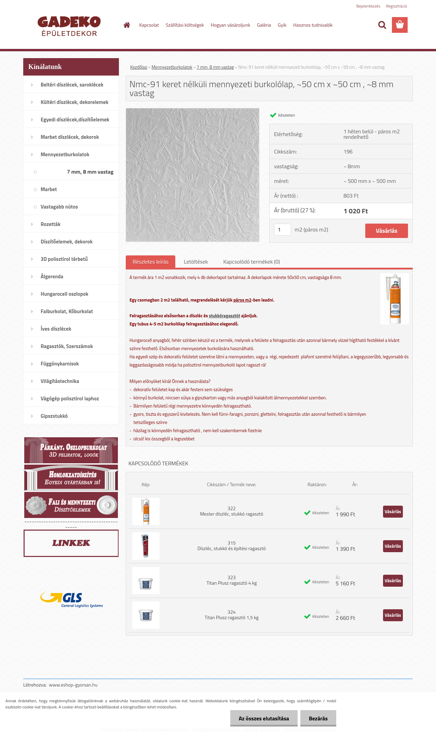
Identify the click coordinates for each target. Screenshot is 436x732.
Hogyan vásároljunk (230, 24)
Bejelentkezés (368, 6)
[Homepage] (126, 25)
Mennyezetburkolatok (172, 67)
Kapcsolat (149, 24)
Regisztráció (396, 6)
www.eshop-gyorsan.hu (73, 684)
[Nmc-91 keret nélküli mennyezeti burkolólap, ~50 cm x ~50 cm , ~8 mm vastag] (192, 111)
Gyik (282, 24)
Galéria (264, 24)
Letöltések (196, 261)
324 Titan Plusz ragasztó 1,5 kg (232, 614)
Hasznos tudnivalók (312, 24)
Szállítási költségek (185, 24)
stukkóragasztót (224, 315)
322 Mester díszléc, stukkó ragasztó (231, 511)
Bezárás (318, 718)
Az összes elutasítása (264, 718)
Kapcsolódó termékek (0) (251, 261)
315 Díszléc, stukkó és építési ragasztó (231, 545)
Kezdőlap (138, 67)
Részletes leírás (150, 261)
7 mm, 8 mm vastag (215, 67)
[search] (382, 25)
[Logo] (70, 25)
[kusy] (282, 230)
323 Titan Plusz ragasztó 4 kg (231, 580)
